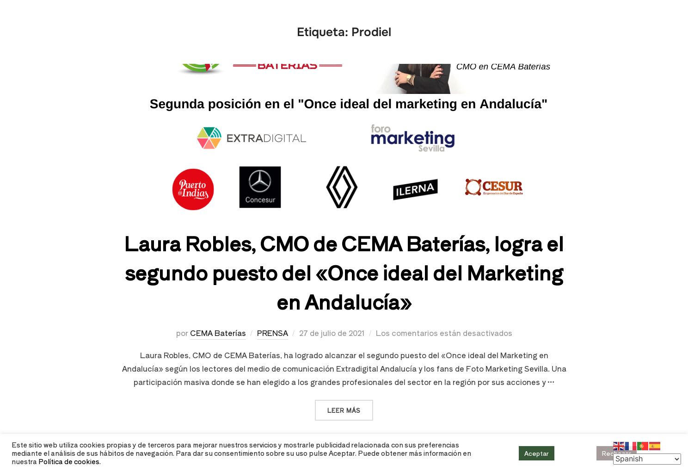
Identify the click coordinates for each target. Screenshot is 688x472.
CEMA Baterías (218, 332)
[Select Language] (647, 459)
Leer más (350, 407)
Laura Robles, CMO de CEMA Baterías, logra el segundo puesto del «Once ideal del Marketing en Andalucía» (344, 272)
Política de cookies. (69, 461)
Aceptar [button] (536, 453)
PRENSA (272, 332)
